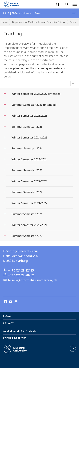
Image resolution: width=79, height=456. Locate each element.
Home (5, 22)
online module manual (43, 52)
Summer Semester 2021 (27, 214)
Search (65, 4)
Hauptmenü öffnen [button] (73, 4)
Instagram (16, 302)
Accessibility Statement (20, 330)
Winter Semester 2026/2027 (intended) (36, 93)
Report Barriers (15, 338)
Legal (7, 316)
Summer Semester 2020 (27, 236)
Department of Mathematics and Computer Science (39, 22)
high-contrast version (57, 4)
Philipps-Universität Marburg (18, 351)
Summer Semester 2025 (27, 126)
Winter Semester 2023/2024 (29, 159)
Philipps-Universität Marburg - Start (13, 4)
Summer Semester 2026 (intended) (34, 104)
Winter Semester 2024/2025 (29, 137)
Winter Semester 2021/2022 (29, 203)
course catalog (17, 60)
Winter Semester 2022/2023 (29, 181)
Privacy (8, 323)
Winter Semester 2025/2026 (29, 115)
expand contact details (72, 348)
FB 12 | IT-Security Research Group (73, 14)
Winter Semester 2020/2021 (29, 225)
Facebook (5, 302)
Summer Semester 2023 (27, 170)
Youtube (10, 302)
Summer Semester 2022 (27, 192)
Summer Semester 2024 (27, 148)
